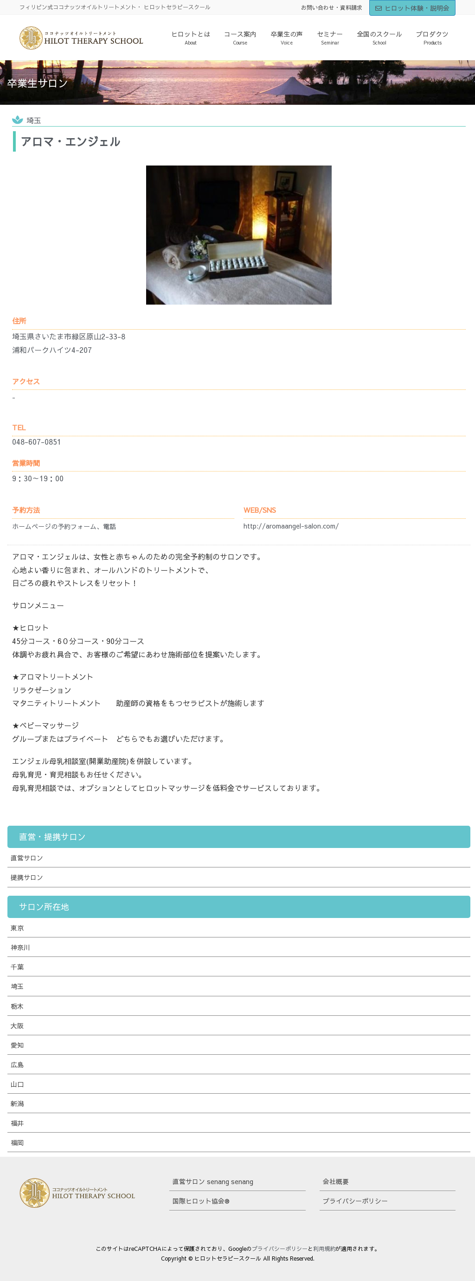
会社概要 (336, 1181)
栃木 (17, 1006)
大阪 (17, 1025)
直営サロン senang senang (213, 1181)
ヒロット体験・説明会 (412, 8)
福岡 (17, 1142)
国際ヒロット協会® (201, 1200)
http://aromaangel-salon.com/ (291, 525)
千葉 (17, 966)
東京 (17, 927)
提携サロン (27, 877)
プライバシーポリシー (355, 1200)
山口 (17, 1084)
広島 (17, 1064)
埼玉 (33, 120)
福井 (17, 1123)
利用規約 (324, 1248)
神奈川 (20, 947)
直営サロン (27, 857)
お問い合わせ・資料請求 (331, 7)
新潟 (17, 1103)
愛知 (17, 1045)
